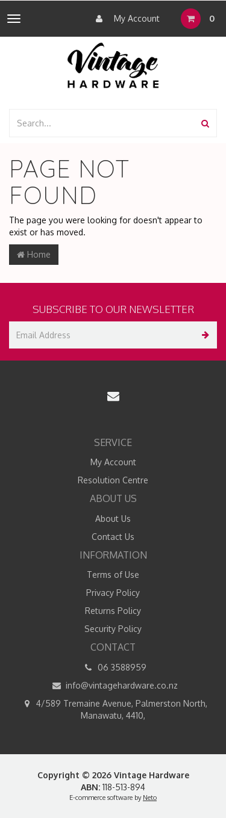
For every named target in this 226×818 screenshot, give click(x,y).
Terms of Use (113, 574)
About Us (113, 518)
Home (34, 254)
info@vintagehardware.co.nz (113, 686)
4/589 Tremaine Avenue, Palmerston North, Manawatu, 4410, (113, 709)
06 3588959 (113, 668)
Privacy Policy (113, 592)
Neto (150, 797)
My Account (125, 18)
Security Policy (113, 629)
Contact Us (113, 536)
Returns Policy (113, 611)
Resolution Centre (113, 480)
